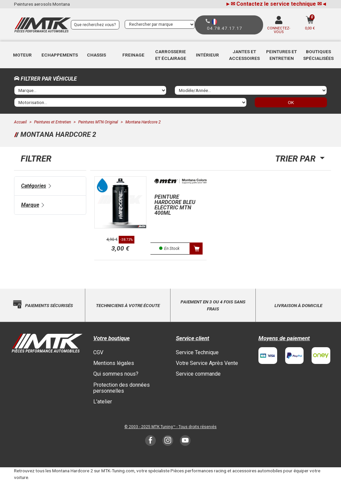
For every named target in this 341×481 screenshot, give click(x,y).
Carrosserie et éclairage (170, 55)
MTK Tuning (162, 426)
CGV (98, 352)
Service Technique (197, 352)
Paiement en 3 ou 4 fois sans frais (213, 305)
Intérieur (207, 55)
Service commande (198, 374)
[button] (22, 54)
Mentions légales (113, 363)
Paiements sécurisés (49, 305)
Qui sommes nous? (115, 374)
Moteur (22, 55)
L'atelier (102, 401)
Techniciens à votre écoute (128, 305)
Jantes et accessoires (244, 55)
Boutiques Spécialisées (318, 55)
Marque (30, 205)
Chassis (96, 55)
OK (291, 102)
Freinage (133, 55)
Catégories (33, 186)
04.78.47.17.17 (224, 28)
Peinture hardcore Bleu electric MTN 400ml (174, 205)
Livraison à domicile (298, 305)
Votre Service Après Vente (207, 363)
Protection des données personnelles (121, 388)
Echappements (59, 55)
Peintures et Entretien (281, 55)
